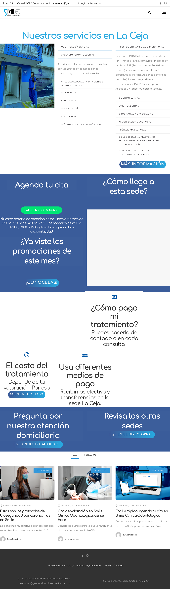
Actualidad (90, 455)
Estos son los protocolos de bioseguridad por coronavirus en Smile (25, 515)
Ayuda (119, 566)
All (75, 455)
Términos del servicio (59, 566)
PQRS (108, 566)
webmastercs (14, 539)
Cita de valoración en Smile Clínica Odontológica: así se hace (80, 515)
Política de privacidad (88, 566)
